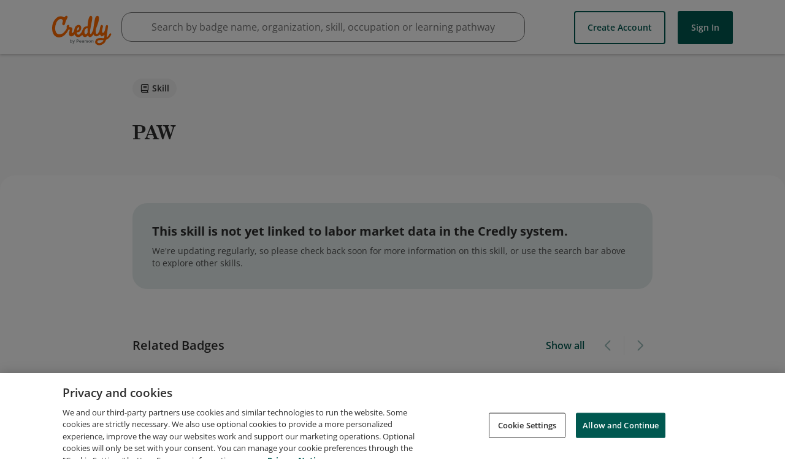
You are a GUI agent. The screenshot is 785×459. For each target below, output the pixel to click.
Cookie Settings (527, 436)
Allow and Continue (621, 436)
